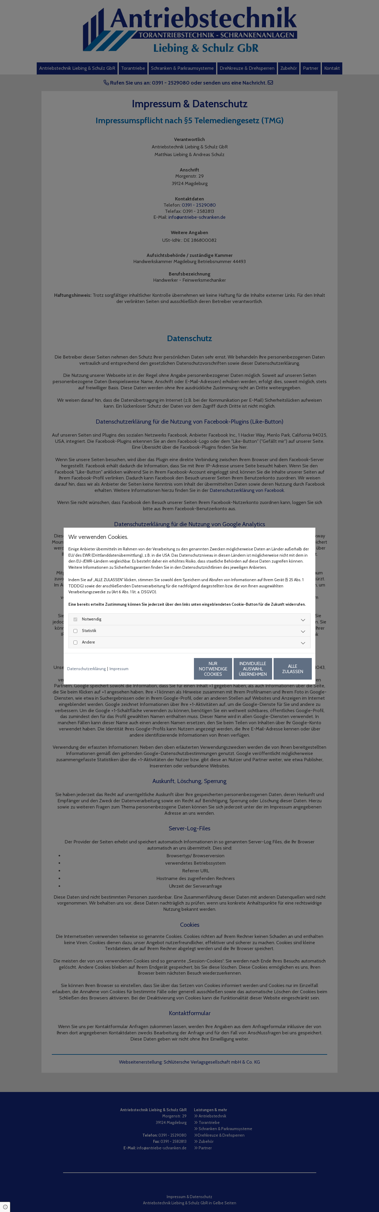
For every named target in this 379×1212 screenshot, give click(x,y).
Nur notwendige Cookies (172, 669)
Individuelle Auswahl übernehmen (228, 669)
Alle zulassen (284, 669)
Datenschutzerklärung (86, 668)
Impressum (119, 668)
